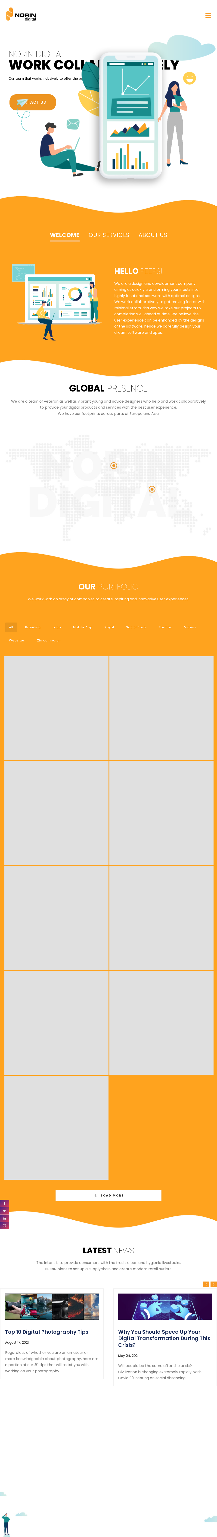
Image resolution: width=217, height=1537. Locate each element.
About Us (153, 235)
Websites (17, 640)
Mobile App (83, 627)
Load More (108, 1195)
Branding (33, 627)
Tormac (165, 627)
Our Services (109, 235)
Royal (109, 627)
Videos (190, 627)
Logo (57, 627)
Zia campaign (49, 640)
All (11, 627)
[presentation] (205, 1285)
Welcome (65, 235)
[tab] (64, 236)
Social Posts (136, 627)
